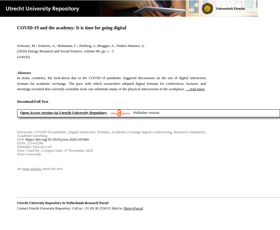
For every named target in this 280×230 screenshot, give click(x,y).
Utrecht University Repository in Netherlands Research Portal (62, 203)
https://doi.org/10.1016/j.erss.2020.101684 (57, 139)
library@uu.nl (133, 208)
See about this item (39, 169)
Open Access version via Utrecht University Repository (63, 112)
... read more (195, 89)
